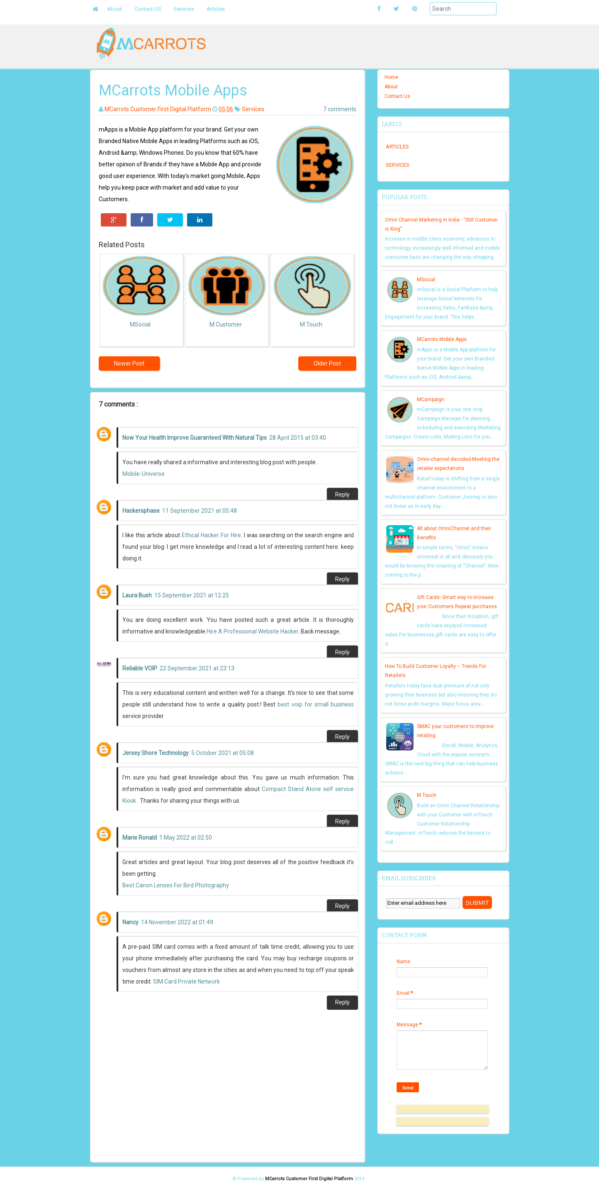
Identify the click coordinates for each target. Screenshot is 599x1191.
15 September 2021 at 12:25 (191, 595)
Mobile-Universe (143, 473)
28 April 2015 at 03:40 (297, 437)
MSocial (426, 280)
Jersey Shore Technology (155, 753)
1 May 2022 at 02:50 (185, 837)
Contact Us (397, 96)
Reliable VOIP (139, 668)
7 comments (339, 109)
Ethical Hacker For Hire (211, 535)
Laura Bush (137, 595)
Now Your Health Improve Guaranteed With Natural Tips (194, 437)
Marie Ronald (139, 837)
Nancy (130, 922)
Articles (216, 9)
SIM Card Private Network (186, 981)
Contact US (147, 9)
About (114, 9)
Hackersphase (141, 510)
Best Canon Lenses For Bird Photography (175, 885)
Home (391, 77)
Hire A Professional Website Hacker (252, 631)
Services (184, 9)
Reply (342, 494)
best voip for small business (316, 704)
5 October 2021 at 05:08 (222, 753)
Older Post (327, 363)
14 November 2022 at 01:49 (177, 922)
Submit (420, 20)
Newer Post (129, 363)
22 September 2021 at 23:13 (197, 668)
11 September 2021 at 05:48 (199, 510)
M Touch (426, 795)
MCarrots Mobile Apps (442, 339)
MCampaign (430, 399)
